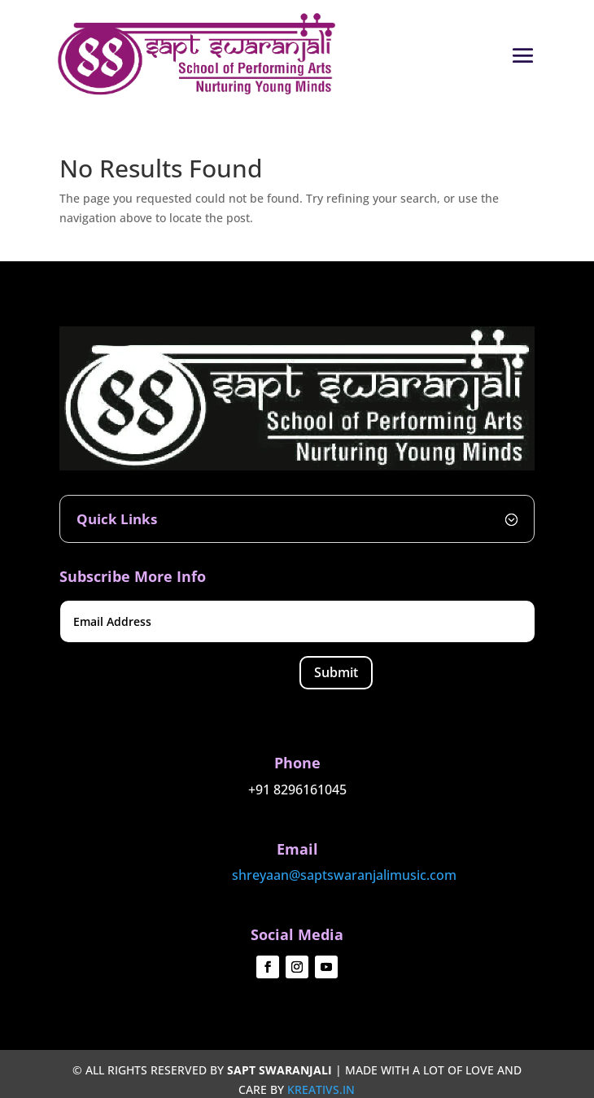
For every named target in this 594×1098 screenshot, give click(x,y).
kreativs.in (321, 1089)
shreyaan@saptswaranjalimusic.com (344, 875)
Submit (336, 672)
